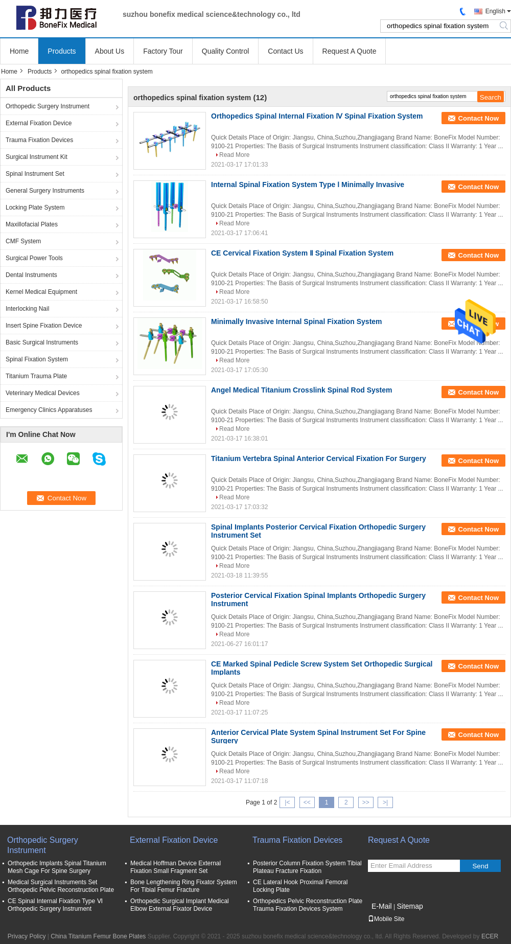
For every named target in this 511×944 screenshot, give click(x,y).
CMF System (23, 241)
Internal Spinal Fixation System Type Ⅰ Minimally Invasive (307, 184)
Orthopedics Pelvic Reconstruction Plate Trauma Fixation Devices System (307, 904)
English (495, 11)
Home (19, 51)
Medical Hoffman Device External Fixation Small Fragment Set (175, 867)
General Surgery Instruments (45, 190)
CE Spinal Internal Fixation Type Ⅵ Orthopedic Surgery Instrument (55, 904)
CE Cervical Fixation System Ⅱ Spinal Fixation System (302, 253)
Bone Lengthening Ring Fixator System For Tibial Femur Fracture (183, 886)
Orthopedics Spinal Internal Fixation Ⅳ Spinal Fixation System (317, 116)
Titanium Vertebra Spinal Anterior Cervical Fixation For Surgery (318, 458)
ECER (489, 936)
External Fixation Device (39, 123)
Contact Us (285, 51)
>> (365, 802)
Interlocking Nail (27, 308)
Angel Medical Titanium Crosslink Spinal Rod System (301, 390)
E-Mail (381, 906)
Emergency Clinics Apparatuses (49, 409)
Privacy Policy (27, 936)
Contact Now (478, 118)
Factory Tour (163, 51)
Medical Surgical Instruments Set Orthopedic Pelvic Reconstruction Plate (61, 886)
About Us (110, 51)
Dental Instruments (31, 275)
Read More (234, 154)
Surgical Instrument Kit (36, 156)
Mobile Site (386, 919)
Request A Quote (349, 51)
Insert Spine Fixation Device (44, 325)
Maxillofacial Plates (32, 224)
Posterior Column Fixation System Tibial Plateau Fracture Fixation (307, 867)
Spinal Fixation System (37, 359)
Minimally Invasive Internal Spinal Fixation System (296, 321)
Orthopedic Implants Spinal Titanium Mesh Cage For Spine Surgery (57, 867)
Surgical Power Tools (34, 258)
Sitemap (410, 906)
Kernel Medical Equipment (41, 291)
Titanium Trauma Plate (36, 376)
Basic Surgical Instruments (42, 342)
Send (480, 866)
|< (287, 802)
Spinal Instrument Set (35, 173)
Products (62, 51)
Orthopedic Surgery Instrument (47, 106)
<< (307, 802)
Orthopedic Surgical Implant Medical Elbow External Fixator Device (179, 904)
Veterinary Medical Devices (43, 393)
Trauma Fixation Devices (39, 140)
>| (385, 802)
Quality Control (225, 51)
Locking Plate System (35, 207)
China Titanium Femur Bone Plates (98, 936)
